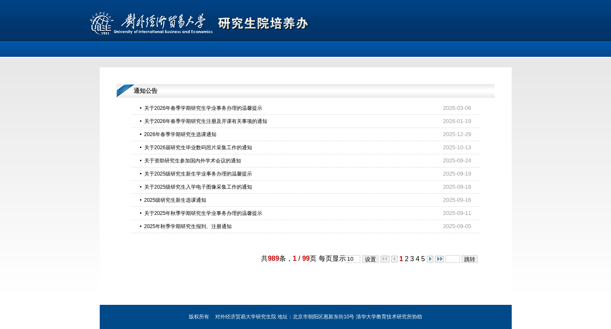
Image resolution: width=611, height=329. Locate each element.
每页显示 (332, 258)
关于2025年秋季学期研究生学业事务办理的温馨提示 (203, 213)
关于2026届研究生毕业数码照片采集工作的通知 (198, 148)
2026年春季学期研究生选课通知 (180, 134)
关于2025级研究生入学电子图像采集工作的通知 (198, 187)
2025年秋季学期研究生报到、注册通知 (188, 226)
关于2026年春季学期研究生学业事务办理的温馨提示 (203, 108)
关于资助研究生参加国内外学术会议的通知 (192, 161)
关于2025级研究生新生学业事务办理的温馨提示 (198, 174)
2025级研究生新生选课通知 (175, 200)
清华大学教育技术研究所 (384, 317)
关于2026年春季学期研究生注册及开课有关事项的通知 (206, 121)
